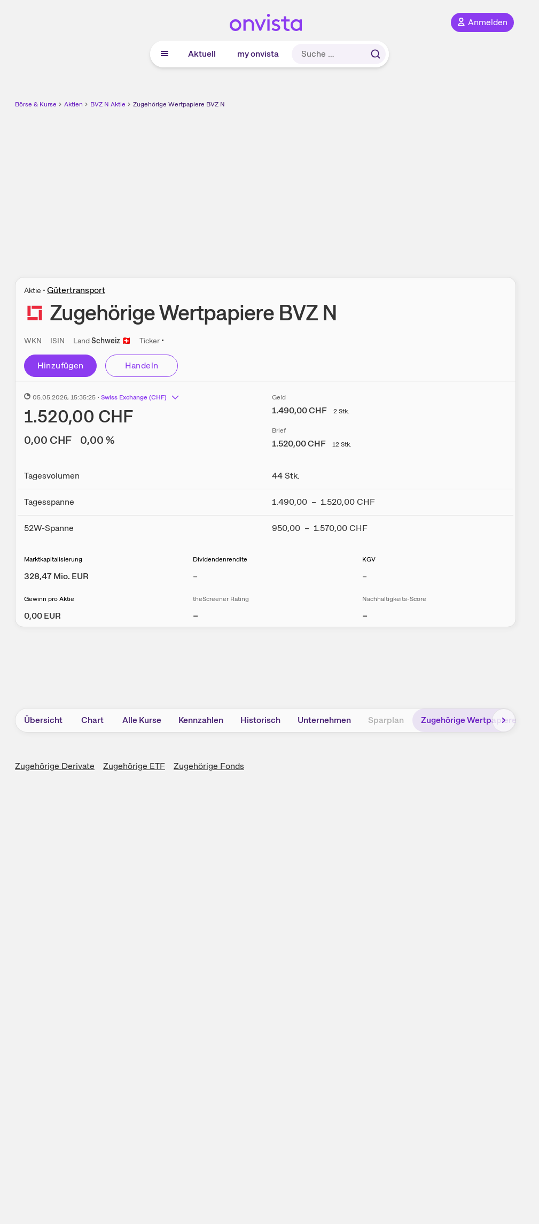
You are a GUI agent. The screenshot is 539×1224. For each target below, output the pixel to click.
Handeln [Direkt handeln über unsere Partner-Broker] (142, 365)
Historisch (260, 720)
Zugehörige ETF (134, 766)
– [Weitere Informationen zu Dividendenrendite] (195, 576)
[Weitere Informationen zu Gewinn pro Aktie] (42, 615)
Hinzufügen (60, 365)
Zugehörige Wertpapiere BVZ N (179, 104)
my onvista (258, 53)
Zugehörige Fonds (209, 766)
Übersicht (43, 720)
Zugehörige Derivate (55, 766)
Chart (92, 720)
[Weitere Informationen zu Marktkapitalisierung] (56, 576)
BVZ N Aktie (108, 104)
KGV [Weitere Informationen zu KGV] (369, 559)
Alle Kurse (141, 720)
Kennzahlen (200, 720)
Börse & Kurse (36, 104)
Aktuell (202, 53)
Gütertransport (76, 290)
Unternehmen (324, 720)
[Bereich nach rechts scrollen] (503, 720)
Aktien (73, 104)
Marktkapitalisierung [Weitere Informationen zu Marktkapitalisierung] (53, 559)
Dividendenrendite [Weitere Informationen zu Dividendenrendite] (220, 559)
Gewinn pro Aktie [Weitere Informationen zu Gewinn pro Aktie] (49, 599)
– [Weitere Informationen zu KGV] (364, 576)
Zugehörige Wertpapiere (469, 720)
